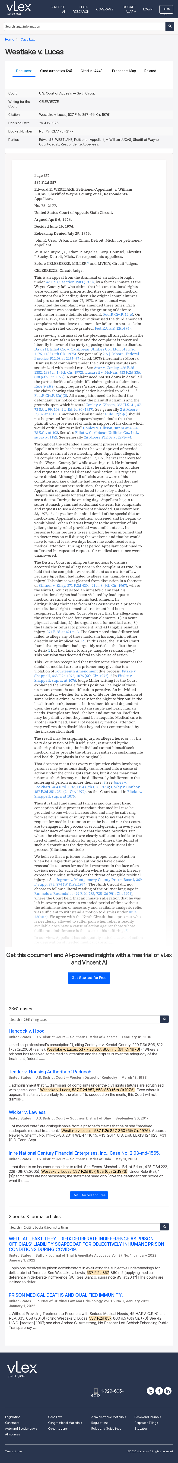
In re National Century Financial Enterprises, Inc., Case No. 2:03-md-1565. (84, 1153)
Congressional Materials (65, 1423)
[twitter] (150, 1391)
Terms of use (13, 1451)
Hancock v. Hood (26, 1031)
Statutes (140, 1428)
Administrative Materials (108, 1417)
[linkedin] (168, 1391)
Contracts (12, 1423)
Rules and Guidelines (106, 1428)
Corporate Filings (146, 1423)
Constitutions (57, 1428)
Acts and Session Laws (21, 1428)
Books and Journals (147, 1417)
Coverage (104, 9)
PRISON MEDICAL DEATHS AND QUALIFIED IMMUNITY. (66, 1295)
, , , (88, 407)
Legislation (12, 1417)
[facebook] (159, 1391)
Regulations (99, 1423)
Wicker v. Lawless (27, 1112)
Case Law (55, 1417)
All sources (12, 1434)
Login (148, 9)
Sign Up (166, 10)
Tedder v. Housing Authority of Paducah (50, 1072)
